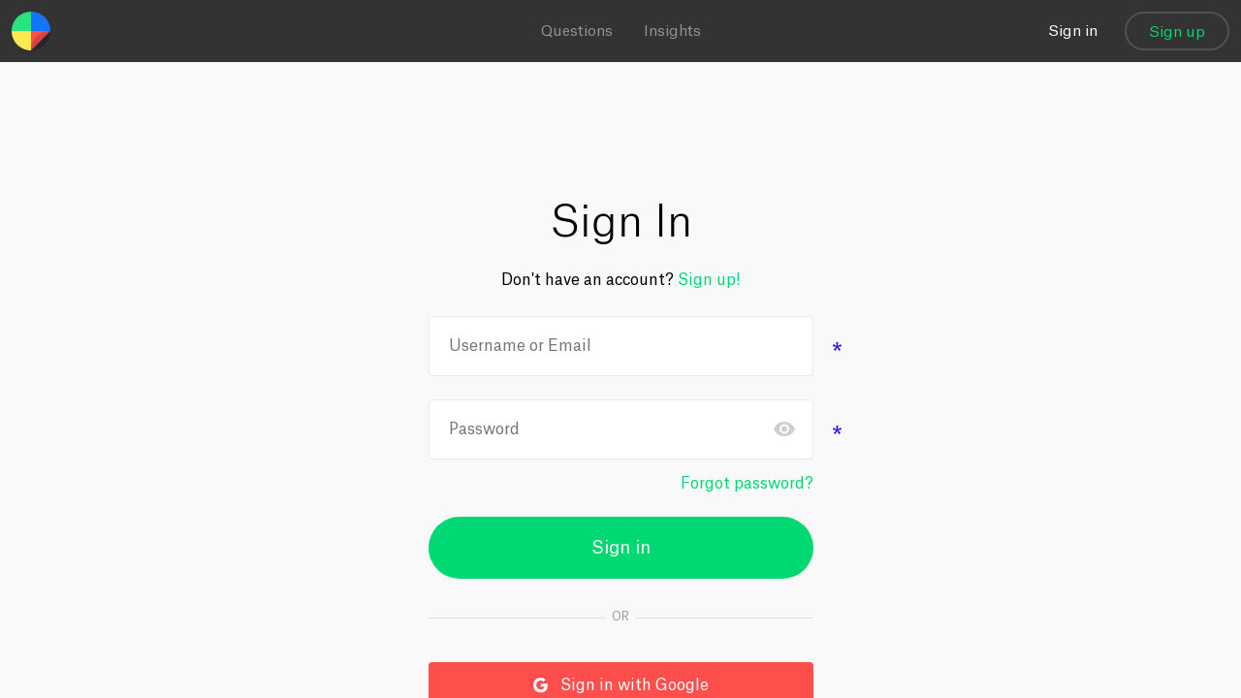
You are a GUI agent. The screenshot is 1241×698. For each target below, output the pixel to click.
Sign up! (709, 280)
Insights (672, 31)
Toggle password (784, 428)
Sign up (1177, 32)
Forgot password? (747, 484)
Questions (577, 31)
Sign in (1073, 31)
